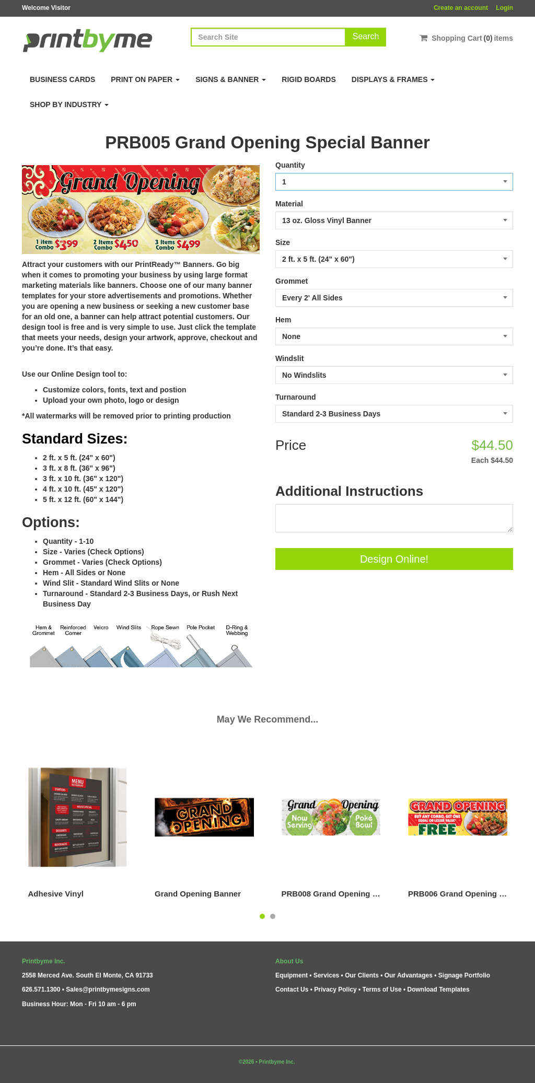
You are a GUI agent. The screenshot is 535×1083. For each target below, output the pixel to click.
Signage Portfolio (464, 975)
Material (289, 204)
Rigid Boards (308, 79)
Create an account (461, 7)
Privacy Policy (335, 989)
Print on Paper (145, 79)
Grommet (291, 281)
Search (366, 36)
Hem (283, 320)
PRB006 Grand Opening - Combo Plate (457, 893)
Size (282, 242)
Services (326, 975)
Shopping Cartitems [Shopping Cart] (466, 37)
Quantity (290, 165)
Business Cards (62, 79)
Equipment (291, 975)
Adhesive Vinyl (56, 893)
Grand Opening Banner (198, 893)
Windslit (289, 358)
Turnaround (295, 397)
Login (504, 7)
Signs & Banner (230, 79)
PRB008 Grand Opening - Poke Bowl (331, 893)
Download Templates (439, 989)
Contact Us (291, 989)
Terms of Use (381, 989)
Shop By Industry (69, 104)
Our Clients (362, 975)
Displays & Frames (393, 79)
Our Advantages (409, 975)
